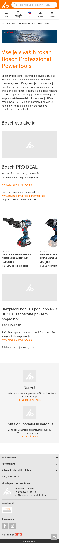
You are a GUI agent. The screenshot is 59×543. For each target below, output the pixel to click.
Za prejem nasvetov (29, 400)
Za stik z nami (29, 436)
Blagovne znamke (9, 23)
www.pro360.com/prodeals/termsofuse (23, 195)
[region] (29, 243)
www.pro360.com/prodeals (17, 184)
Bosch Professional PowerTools (35, 23)
